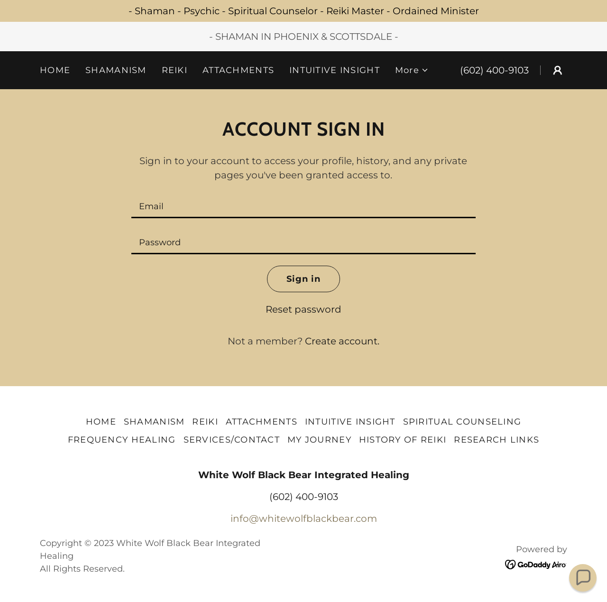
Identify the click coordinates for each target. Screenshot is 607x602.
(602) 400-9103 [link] (494, 70)
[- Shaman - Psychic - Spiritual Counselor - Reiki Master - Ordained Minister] (303, 11)
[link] (536, 563)
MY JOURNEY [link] (319, 440)
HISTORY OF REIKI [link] (402, 440)
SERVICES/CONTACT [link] (232, 440)
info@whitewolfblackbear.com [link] (303, 518)
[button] (412, 70)
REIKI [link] (174, 70)
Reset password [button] (303, 309)
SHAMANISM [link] (116, 70)
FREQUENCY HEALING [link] (122, 440)
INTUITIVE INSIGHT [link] (334, 70)
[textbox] (303, 206)
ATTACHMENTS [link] (238, 70)
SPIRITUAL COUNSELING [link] (462, 422)
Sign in (303, 279)
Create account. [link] (342, 341)
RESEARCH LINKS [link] (496, 440)
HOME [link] (55, 70)
